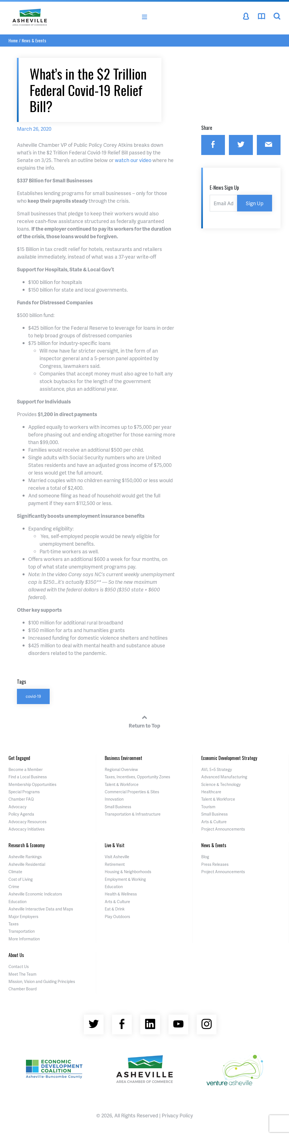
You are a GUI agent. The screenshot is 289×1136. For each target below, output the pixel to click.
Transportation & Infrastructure (133, 814)
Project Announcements (223, 829)
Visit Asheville (117, 856)
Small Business (118, 806)
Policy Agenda (21, 814)
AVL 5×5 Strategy (216, 769)
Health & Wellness (121, 894)
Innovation (114, 799)
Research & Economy (26, 845)
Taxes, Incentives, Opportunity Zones (137, 776)
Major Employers (23, 916)
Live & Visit (114, 845)
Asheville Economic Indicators (35, 894)
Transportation (21, 931)
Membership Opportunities (32, 784)
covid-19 (33, 696)
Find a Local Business (27, 776)
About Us (16, 955)
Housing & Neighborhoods (128, 871)
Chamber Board (22, 988)
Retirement (115, 864)
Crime (13, 886)
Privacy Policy (177, 1115)
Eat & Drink (114, 909)
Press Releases (215, 864)
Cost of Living (20, 879)
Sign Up (254, 203)
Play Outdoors (117, 916)
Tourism (208, 806)
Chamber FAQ (21, 799)
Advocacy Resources (27, 821)
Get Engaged (19, 758)
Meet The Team (22, 974)
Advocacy (17, 806)
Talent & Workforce (122, 784)
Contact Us (18, 966)
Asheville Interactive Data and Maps (40, 909)
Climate (15, 871)
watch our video (133, 159)
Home (13, 40)
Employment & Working (125, 879)
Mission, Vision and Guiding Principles (41, 981)
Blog (205, 856)
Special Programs (24, 791)
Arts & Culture (214, 821)
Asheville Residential (26, 864)
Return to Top (144, 721)
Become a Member (25, 769)
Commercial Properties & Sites (132, 791)
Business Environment (123, 758)
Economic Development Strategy (229, 758)
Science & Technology (221, 784)
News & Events (34, 40)
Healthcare (211, 791)
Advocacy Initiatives (26, 829)
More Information (24, 938)
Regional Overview (121, 769)
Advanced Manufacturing (224, 776)
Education (17, 901)
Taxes (13, 924)
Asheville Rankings (25, 856)
